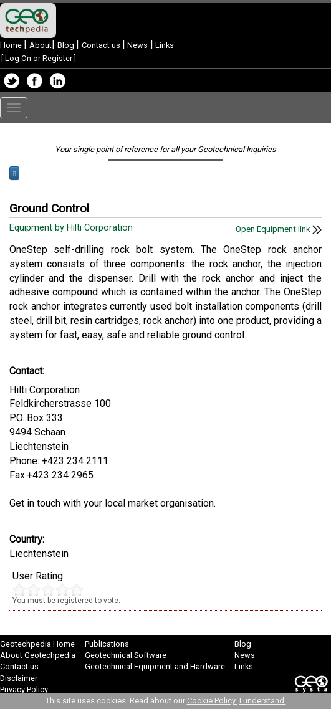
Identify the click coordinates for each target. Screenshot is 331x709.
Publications (107, 644)
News (136, 45)
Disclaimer (18, 678)
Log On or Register (38, 58)
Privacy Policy (24, 689)
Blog (66, 45)
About (40, 45)
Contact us (102, 45)
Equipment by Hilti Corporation (72, 227)
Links (163, 45)
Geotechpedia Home (37, 644)
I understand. (262, 700)
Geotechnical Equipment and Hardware (155, 666)
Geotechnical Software (125, 655)
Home (12, 45)
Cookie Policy (212, 700)
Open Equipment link (279, 229)
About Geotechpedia (37, 655)
